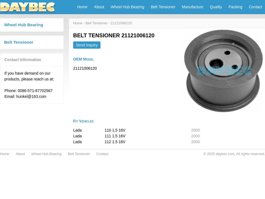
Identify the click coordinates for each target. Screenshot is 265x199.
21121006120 (121, 23)
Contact (255, 7)
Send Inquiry (87, 45)
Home (82, 7)
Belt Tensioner (163, 7)
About (99, 7)
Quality (216, 7)
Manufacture (192, 7)
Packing (235, 7)
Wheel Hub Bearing (127, 7)
